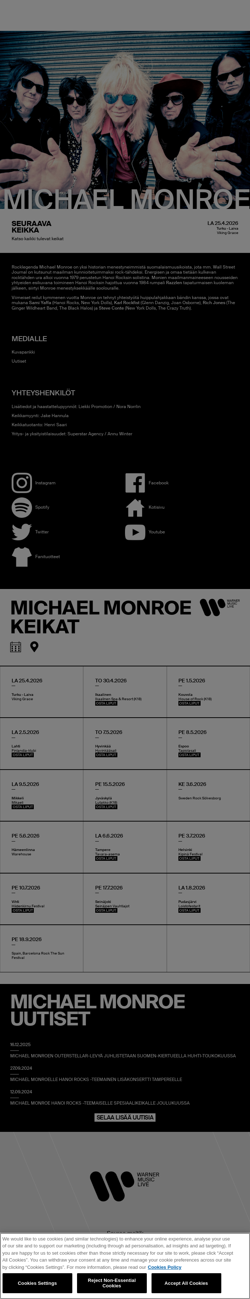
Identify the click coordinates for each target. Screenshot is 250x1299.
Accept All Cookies (186, 1283)
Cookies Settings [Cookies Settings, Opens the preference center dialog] (37, 1283)
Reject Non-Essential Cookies (112, 1283)
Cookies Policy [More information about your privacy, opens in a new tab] (164, 1267)
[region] (125, 1266)
